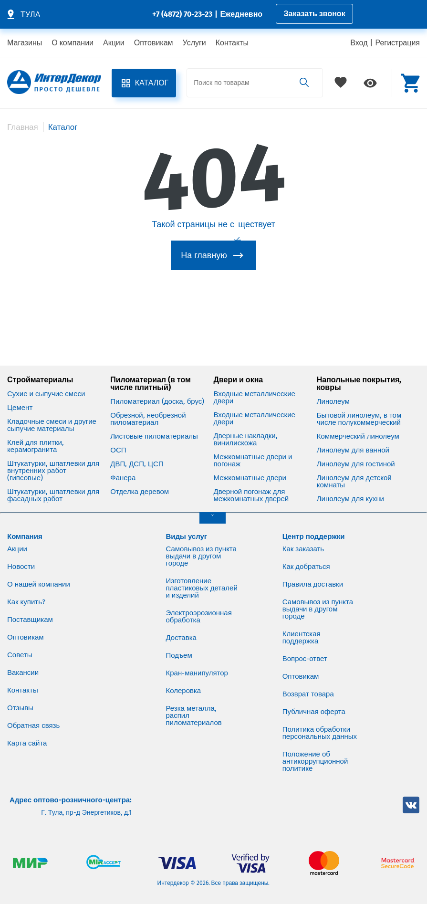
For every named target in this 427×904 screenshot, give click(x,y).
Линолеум (333, 401)
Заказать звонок (314, 13)
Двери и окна (238, 380)
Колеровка (183, 690)
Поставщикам (30, 619)
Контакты (232, 43)
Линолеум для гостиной (356, 464)
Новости (21, 566)
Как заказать (303, 549)
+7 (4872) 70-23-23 (182, 14)
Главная (22, 127)
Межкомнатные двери (250, 478)
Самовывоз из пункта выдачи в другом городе (201, 556)
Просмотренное (370, 83)
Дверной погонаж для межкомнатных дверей (251, 495)
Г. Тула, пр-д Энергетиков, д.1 (86, 812)
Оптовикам (153, 43)
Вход (358, 43)
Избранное (341, 83)
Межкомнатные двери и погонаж (253, 460)
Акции (114, 43)
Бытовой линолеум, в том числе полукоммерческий (359, 419)
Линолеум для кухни (350, 499)
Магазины (24, 43)
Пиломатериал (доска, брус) (157, 401)
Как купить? (26, 602)
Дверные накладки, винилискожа (246, 439)
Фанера (122, 478)
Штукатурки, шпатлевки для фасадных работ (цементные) (53, 499)
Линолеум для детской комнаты (354, 481)
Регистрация (397, 43)
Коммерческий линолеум (358, 436)
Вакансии (23, 672)
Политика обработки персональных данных (319, 733)
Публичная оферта (313, 711)
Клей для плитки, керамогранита (35, 446)
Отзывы (20, 708)
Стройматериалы (40, 380)
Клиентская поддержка (301, 637)
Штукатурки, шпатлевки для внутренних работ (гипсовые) (53, 471)
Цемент (19, 407)
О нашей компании (38, 584)
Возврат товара (308, 694)
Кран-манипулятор (197, 673)
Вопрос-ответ (304, 658)
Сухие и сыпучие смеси (46, 394)
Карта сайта (27, 743)
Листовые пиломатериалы (154, 436)
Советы (19, 655)
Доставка (181, 637)
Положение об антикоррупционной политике (315, 761)
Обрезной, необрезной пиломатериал (148, 419)
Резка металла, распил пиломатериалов (194, 715)
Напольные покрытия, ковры (359, 383)
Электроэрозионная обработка (199, 616)
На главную (204, 255)
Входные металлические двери (254, 397)
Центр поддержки (313, 536)
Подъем (179, 655)
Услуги (194, 43)
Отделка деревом (139, 491)
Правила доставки (312, 584)
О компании (73, 43)
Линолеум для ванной (353, 450)
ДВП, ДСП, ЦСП (136, 464)
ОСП (118, 450)
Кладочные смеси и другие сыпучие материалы (51, 425)
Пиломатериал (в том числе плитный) (150, 383)
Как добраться (306, 566)
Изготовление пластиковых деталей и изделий (202, 588)
